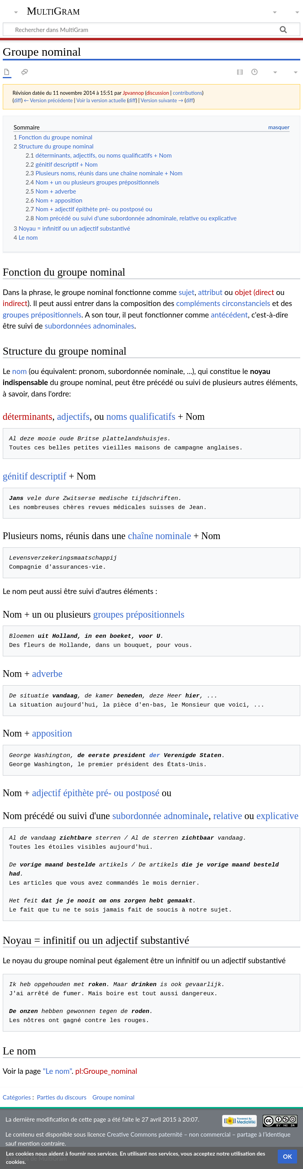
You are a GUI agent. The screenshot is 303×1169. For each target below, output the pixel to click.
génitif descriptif (34, 476)
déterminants (27, 416)
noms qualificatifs (140, 416)
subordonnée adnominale (160, 815)
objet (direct (254, 292)
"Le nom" (57, 1070)
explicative (277, 815)
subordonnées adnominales (89, 325)
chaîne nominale (159, 535)
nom (19, 371)
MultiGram (53, 11)
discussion (157, 93)
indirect (15, 303)
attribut (210, 292)
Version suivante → (162, 100)
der (154, 755)
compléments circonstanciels (223, 303)
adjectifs (73, 416)
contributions (187, 93)
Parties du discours (61, 1097)
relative (227, 815)
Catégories (17, 1097)
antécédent (229, 314)
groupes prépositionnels (42, 314)
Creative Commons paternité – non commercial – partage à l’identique (198, 1134)
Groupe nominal (113, 1097)
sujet (187, 292)
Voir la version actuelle (100, 100)
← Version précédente (48, 100)
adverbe (47, 673)
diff (17, 100)
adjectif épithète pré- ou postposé (95, 792)
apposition (52, 733)
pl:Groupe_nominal (106, 1070)
